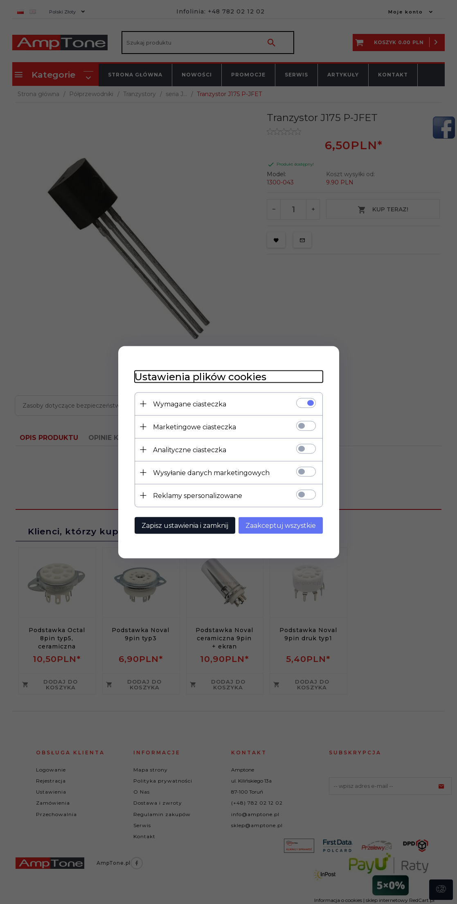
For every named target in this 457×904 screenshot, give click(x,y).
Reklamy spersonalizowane (197, 495)
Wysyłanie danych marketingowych (211, 472)
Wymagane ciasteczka (189, 404)
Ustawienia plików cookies (200, 376)
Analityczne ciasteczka (189, 449)
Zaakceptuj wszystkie (280, 525)
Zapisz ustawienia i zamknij (185, 525)
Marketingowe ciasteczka (194, 427)
